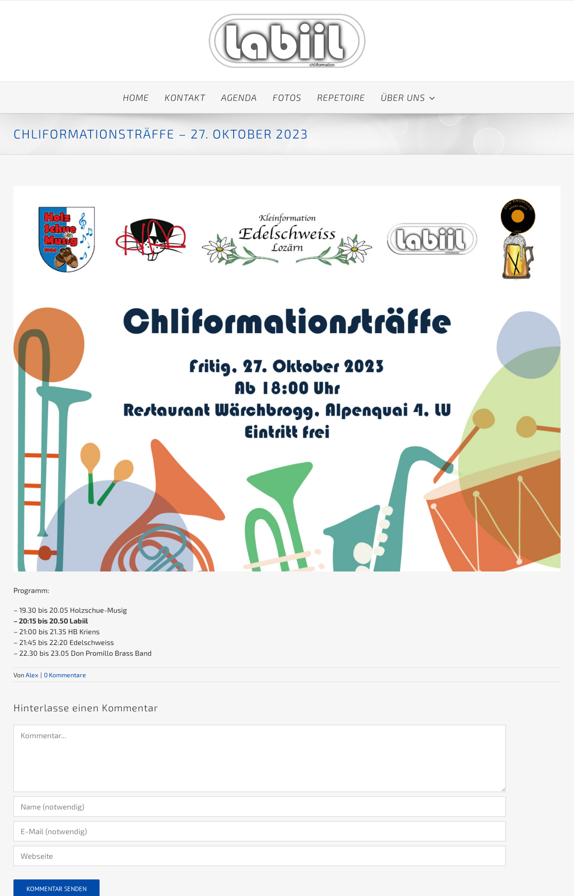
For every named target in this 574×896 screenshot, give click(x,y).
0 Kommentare (65, 675)
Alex (32, 675)
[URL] (259, 856)
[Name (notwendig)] (259, 806)
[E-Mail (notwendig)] (259, 831)
